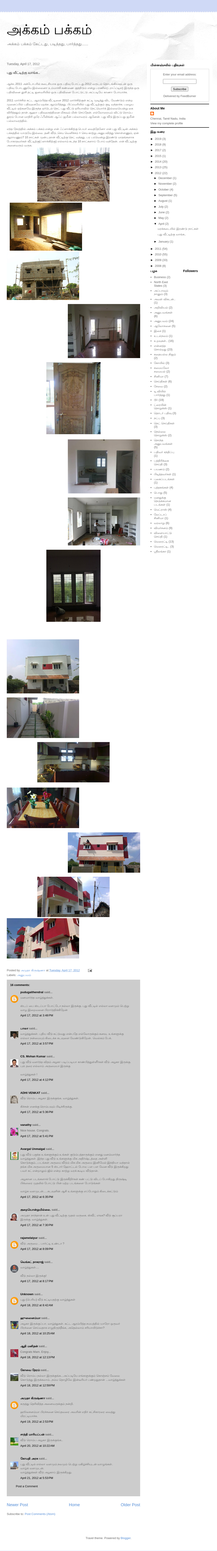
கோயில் (159, 363)
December (165, 178)
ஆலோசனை (162, 326)
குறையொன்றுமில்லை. (35, 1209)
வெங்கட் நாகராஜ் (32, 1262)
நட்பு (157, 418)
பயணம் (159, 469)
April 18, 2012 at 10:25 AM (37, 1333)
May (161, 218)
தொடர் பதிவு (163, 413)
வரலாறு (159, 523)
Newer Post (17, 1505)
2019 (158, 139)
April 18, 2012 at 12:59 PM (37, 1385)
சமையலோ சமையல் (161, 369)
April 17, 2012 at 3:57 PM (36, 1043)
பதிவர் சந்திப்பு (164, 452)
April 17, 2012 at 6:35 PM (36, 1197)
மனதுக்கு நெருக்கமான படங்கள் (162, 501)
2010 (158, 254)
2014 (158, 161)
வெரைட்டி (161, 541)
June (162, 212)
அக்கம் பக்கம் (49, 29)
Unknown (27, 1294)
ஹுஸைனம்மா (30, 1318)
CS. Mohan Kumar (33, 1056)
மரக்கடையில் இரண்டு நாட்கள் (178, 228)
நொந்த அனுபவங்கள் (163, 441)
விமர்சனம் (161, 528)
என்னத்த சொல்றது (160, 347)
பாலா (24, 1028)
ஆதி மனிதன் (29, 1346)
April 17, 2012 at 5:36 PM (36, 1112)
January (164, 241)
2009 (158, 260)
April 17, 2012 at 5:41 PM (36, 1136)
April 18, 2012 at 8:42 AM (36, 1305)
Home (74, 1505)
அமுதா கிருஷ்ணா (32, 1398)
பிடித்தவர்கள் (162, 474)
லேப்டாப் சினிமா (160, 516)
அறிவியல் (161, 307)
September (166, 195)
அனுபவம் (24, 975)
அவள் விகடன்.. (164, 299)
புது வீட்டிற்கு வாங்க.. (172, 234)
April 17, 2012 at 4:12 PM (36, 1079)
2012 (158, 173)
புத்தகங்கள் (161, 487)
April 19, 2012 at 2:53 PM (36, 1421)
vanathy (25, 1124)
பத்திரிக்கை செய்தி (161, 462)
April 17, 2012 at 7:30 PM (36, 1225)
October (164, 189)
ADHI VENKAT (30, 1093)
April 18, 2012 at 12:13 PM (37, 1357)
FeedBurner (188, 96)
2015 (158, 156)
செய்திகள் (160, 381)
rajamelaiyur (29, 1238)
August (163, 200)
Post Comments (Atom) (40, 1514)
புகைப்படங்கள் (164, 479)
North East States (161, 283)
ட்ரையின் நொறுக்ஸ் (160, 406)
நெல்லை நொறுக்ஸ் (160, 433)
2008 (158, 266)
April (161, 223)
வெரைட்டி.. (161, 546)
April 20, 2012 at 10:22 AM (37, 1445)
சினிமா (159, 376)
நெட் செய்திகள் (164, 423)
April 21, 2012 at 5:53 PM (36, 1478)
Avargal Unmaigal (32, 1149)
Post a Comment (27, 1486)
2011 (158, 248)
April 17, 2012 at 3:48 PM (36, 1015)
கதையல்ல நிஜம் (165, 354)
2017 (158, 150)
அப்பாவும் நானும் (161, 292)
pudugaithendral (31, 992)
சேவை (158, 386)
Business (160, 277)
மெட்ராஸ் (160, 509)
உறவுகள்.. (160, 341)
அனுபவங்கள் (163, 312)
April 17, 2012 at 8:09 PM (36, 1249)
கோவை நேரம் (30, 1370)
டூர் (156, 400)
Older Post (130, 1505)
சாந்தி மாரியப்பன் (32, 1434)
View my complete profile (166, 123)
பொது (158, 492)
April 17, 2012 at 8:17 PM (36, 1281)
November (165, 183)
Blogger (126, 1538)
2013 (158, 167)
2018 (158, 144)
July (161, 206)
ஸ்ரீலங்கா (160, 551)
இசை (157, 331)
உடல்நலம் (161, 336)
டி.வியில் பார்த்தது (160, 393)
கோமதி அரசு (29, 1458)
